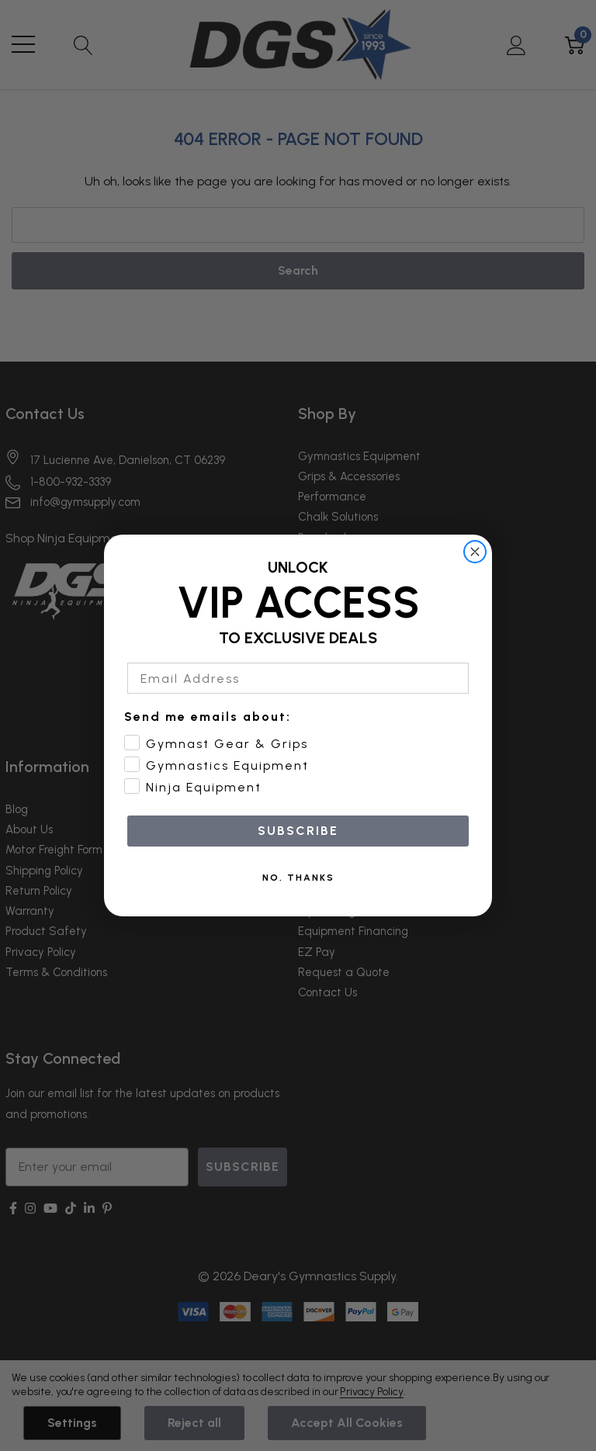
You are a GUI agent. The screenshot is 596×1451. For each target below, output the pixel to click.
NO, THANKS (298, 877)
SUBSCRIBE (298, 830)
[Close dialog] (475, 551)
